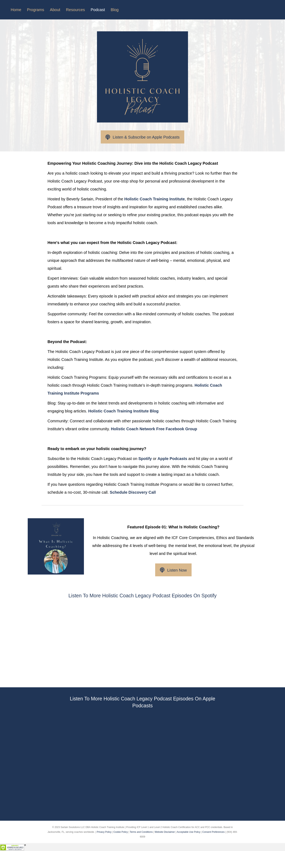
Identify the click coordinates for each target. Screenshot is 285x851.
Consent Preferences (213, 832)
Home (16, 10)
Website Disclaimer (165, 832)
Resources (75, 10)
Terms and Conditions (141, 832)
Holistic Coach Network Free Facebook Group (154, 429)
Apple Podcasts (172, 458)
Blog (115, 10)
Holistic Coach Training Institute (154, 199)
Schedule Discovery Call (133, 492)
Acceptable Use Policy (188, 832)
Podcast (98, 10)
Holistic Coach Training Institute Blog (123, 411)
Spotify (145, 458)
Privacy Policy (104, 832)
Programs (35, 10)
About (55, 10)
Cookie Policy (120, 832)
